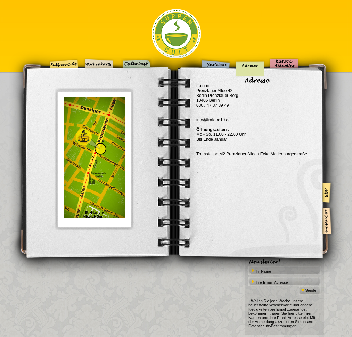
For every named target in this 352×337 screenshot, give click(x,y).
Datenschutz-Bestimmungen (272, 326)
